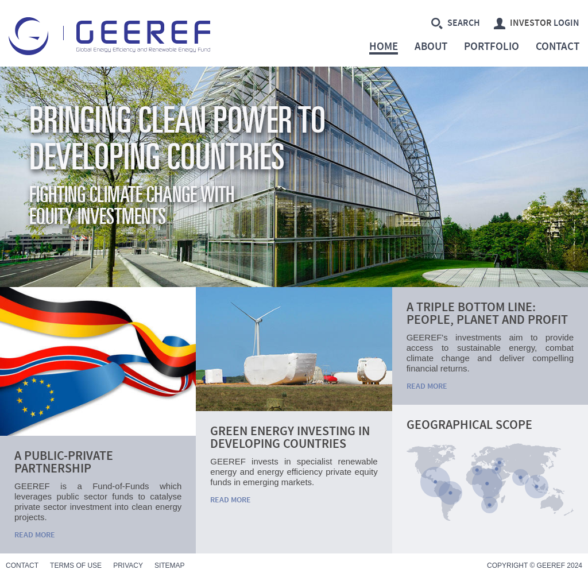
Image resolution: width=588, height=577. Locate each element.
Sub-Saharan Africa (487, 483)
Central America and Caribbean (435, 482)
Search (455, 23)
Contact (557, 47)
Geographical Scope (469, 425)
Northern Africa (477, 470)
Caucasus (499, 462)
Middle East (496, 469)
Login (536, 23)
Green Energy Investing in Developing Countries (290, 437)
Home (383, 48)
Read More (34, 535)
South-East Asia (536, 486)
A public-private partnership (63, 462)
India (520, 477)
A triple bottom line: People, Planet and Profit (487, 313)
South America (450, 493)
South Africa (489, 505)
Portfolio (491, 47)
